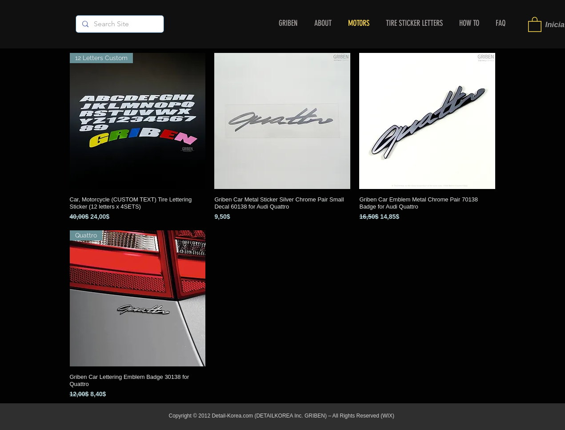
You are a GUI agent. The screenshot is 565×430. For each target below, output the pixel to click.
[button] (534, 24)
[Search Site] (119, 24)
